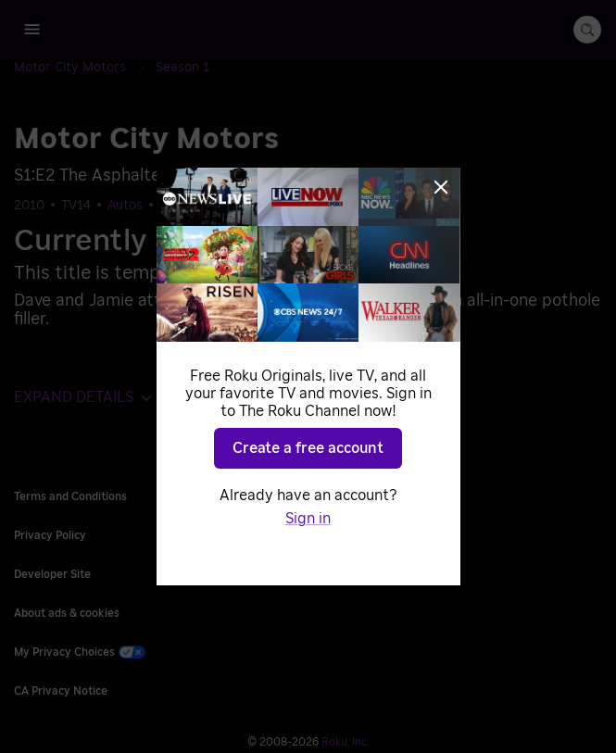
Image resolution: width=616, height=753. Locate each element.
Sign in (308, 518)
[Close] (441, 187)
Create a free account (308, 448)
